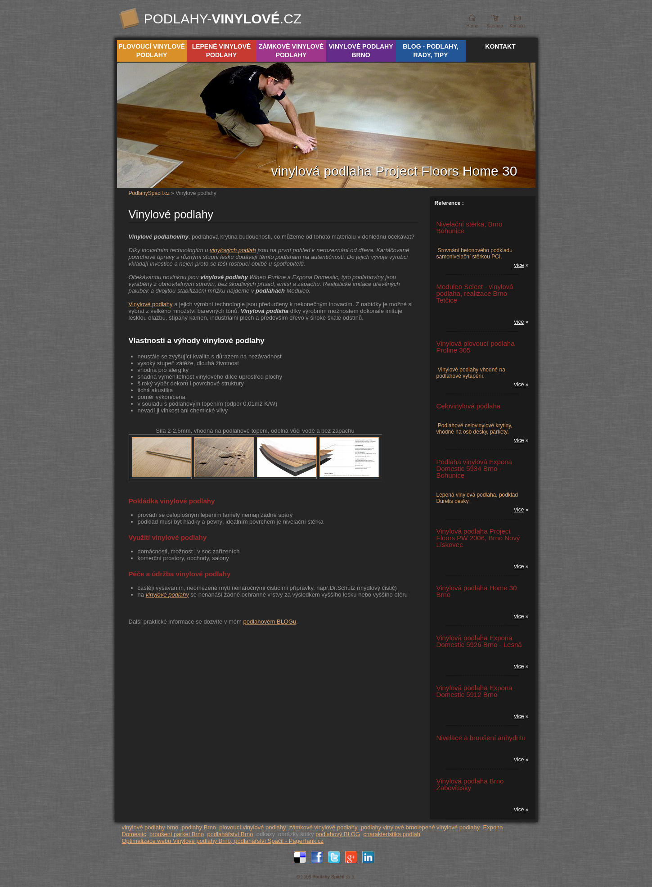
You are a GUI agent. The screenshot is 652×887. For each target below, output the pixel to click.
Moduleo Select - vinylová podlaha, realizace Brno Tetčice (474, 293)
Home (472, 25)
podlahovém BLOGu (270, 621)
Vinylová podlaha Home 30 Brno (476, 591)
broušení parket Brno (176, 834)
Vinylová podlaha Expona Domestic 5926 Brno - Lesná (479, 641)
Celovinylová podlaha (468, 406)
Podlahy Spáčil (328, 876)
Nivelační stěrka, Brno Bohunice (469, 227)
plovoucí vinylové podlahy (252, 827)
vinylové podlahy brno (150, 827)
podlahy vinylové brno (389, 827)
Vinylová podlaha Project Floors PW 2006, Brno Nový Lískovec (478, 537)
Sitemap (494, 25)
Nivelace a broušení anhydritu (481, 738)
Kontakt (500, 46)
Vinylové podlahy (151, 304)
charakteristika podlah (391, 834)
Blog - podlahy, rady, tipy (431, 51)
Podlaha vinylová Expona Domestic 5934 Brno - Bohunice (474, 468)
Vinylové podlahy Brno (360, 51)
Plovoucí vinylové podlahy (151, 51)
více (519, 265)
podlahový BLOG (337, 834)
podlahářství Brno (230, 834)
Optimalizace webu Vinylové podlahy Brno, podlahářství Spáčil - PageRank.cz (223, 840)
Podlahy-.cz (223, 18)
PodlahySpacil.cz (149, 193)
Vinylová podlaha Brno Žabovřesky (470, 784)
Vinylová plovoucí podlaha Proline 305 (475, 346)
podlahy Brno (198, 827)
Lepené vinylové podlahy (221, 51)
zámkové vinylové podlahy (323, 827)
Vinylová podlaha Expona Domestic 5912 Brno (474, 691)
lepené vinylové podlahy (448, 827)
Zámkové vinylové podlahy (291, 51)
